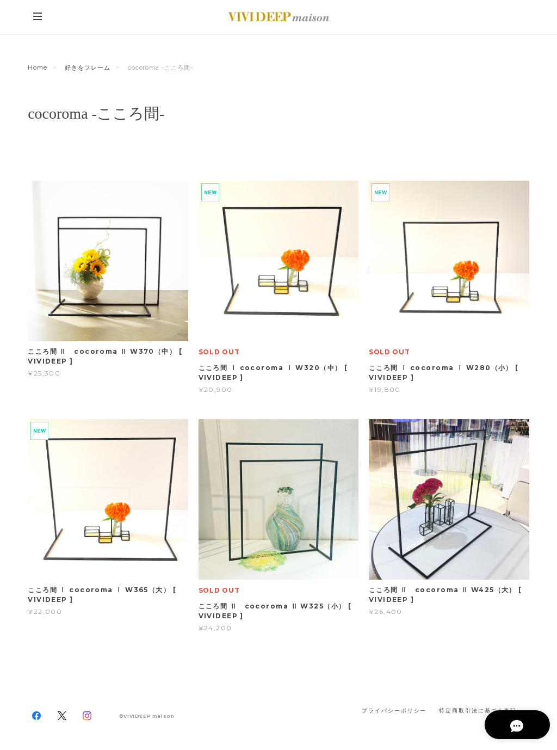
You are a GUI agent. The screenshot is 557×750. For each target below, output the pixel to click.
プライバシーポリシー (394, 711)
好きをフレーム (87, 67)
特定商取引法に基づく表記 (478, 711)
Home (37, 67)
